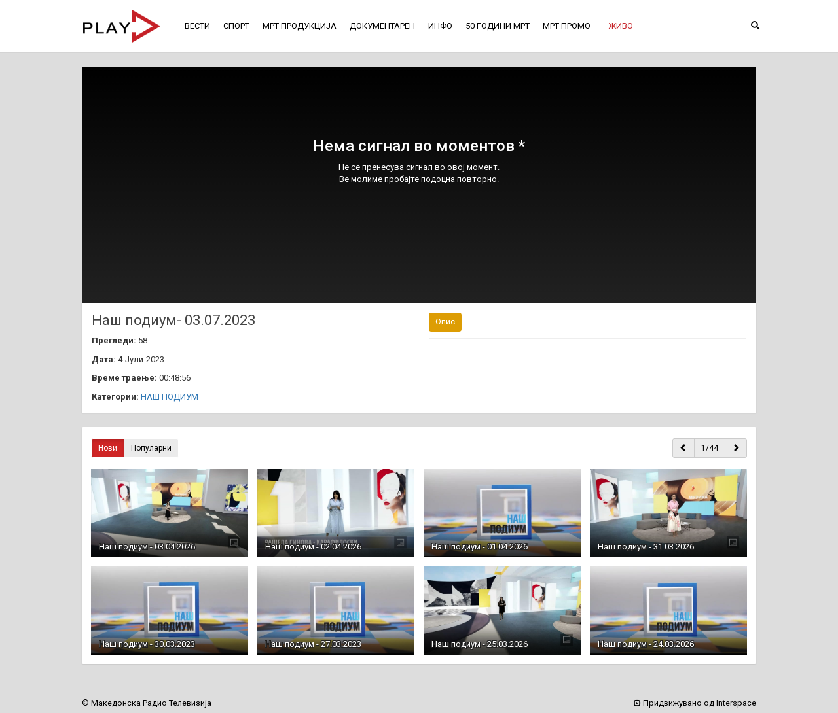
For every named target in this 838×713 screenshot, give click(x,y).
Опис (445, 321)
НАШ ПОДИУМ (169, 397)
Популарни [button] (151, 448)
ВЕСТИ (197, 26)
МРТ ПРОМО (567, 26)
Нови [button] (107, 448)
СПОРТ (236, 26)
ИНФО (440, 26)
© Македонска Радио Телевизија (146, 703)
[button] (620, 26)
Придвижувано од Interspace (695, 703)
